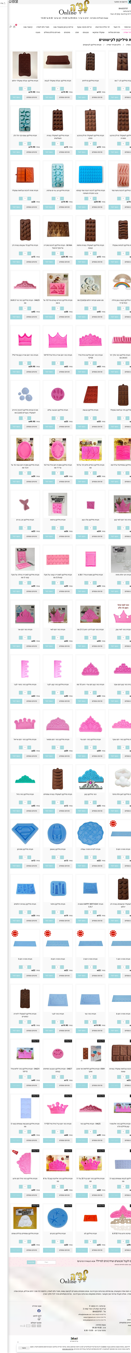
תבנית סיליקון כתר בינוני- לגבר (16, 684)
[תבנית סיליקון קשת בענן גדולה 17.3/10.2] (114, 292)
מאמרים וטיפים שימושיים (120, 1322)
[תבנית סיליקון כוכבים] (49, 1231)
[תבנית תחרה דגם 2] (82, 956)
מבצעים (76, 32)
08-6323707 (114, 8)
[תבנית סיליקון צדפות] (49, 517)
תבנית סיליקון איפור (49, 904)
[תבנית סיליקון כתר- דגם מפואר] (49, 737)
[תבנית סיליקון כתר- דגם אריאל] (16, 737)
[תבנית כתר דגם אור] (16, 627)
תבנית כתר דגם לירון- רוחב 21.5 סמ (82, 629)
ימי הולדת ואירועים (93, 27)
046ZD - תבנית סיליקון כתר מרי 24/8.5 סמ (16, 301)
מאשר (15, 1348)
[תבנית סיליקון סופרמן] (16, 846)
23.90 (122, 1080)
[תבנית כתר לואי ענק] (114, 627)
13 (58, 860)
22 (124, 805)
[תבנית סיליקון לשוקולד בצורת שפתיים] (49, 791)
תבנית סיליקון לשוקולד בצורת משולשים (49, 137)
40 (58, 696)
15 (124, 147)
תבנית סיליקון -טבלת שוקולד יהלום (16, 80)
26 (58, 531)
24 (91, 531)
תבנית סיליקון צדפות (49, 519)
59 (124, 750)
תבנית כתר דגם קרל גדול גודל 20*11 (49, 1123)
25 (58, 421)
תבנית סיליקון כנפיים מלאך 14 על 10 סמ (82, 466)
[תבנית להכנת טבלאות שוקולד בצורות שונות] (114, 1066)
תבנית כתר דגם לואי (49, 629)
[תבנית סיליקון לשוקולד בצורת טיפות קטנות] (82, 242)
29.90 (89, 201)
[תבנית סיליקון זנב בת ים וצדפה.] (49, 188)
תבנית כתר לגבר (49, 1013)
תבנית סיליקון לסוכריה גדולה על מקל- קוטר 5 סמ (16, 576)
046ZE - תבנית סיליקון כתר (82, 1123)
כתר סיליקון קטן (82, 794)
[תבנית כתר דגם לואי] (49, 627)
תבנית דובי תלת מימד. (114, 574)
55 (91, 641)
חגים (67, 32)
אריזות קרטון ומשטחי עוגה (54, 27)
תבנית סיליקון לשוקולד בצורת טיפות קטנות (81, 246)
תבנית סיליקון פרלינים (82, 80)
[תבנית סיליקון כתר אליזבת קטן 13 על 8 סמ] (49, 1176)
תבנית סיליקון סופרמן (16, 849)
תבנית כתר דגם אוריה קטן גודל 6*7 (16, 355)
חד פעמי (107, 27)
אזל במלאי (125, 1041)
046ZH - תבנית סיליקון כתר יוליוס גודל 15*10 (16, 1070)
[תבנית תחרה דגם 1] (114, 956)
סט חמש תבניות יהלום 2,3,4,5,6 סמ (82, 300)
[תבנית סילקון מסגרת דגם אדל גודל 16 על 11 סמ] (49, 462)
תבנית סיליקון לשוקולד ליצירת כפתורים (16, 1015)
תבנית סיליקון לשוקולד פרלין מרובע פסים (81, 137)
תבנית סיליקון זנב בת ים (16, 519)
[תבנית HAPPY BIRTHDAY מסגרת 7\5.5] (82, 901)
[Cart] (5, 27)
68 (124, 641)
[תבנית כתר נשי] (82, 1011)
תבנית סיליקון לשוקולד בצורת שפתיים (49, 794)
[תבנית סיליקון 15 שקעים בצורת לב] (16, 242)
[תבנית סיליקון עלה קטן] (82, 517)
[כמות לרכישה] (114, 89)
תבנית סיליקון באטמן (49, 849)
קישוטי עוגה (18, 27)
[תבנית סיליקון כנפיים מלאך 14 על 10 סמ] (82, 462)
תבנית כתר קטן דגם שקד (114, 684)
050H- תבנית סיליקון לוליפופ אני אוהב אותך (82, 1070)
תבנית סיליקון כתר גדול (16, 794)
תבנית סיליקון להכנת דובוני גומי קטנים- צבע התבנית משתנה (81, 192)
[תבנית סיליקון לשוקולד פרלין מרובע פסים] (82, 133)
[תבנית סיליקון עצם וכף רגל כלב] (16, 133)
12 (91, 92)
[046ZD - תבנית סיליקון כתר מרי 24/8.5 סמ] (16, 297)
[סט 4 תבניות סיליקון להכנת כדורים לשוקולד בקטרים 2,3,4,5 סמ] (16, 407)
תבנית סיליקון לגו (81, 1233)
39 (124, 92)
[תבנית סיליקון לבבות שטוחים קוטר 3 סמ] (114, 1176)
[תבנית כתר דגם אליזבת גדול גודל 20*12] (82, 352)
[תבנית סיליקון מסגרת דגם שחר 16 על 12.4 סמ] (16, 462)
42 (91, 696)
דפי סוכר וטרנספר (121, 27)
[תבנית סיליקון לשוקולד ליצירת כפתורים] (16, 1011)
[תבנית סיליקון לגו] (82, 1231)
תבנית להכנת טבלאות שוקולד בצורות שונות (114, 1070)
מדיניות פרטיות (124, 1320)
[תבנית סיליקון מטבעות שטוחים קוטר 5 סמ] (16, 1121)
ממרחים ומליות (104, 32)
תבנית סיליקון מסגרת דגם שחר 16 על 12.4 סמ (16, 466)
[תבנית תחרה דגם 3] (114, 846)
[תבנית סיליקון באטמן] (49, 846)
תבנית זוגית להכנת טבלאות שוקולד (16, 190)
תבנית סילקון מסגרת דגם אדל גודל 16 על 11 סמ (49, 466)
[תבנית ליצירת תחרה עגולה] (82, 846)
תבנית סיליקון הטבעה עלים (49, 410)
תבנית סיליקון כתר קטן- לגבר (49, 684)
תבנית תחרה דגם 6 (115, 1013)
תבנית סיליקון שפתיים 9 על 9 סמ (114, 465)
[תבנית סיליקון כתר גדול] (16, 791)
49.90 (24, 421)
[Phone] (126, 1338)
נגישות (127, 1317)
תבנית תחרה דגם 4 (49, 959)
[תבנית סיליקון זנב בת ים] (16, 517)
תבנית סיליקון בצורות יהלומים (16, 904)
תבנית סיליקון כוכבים (49, 1233)
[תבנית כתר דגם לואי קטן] (114, 517)
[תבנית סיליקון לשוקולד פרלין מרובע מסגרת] (114, 133)
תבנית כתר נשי (81, 1013)
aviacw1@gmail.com (81, 1317)
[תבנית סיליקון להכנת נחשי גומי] (114, 188)
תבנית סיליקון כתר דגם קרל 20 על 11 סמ (82, 1180)
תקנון (127, 1308)
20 (25, 915)
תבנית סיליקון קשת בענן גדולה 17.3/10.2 (114, 301)
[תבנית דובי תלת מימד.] (114, 572)
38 (58, 311)
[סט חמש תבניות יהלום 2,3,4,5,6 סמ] (82, 297)
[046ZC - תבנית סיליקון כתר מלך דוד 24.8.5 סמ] (114, 352)
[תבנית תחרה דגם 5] (16, 956)
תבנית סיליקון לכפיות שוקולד (114, 245)
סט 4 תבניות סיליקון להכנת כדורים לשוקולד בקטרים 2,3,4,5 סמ (16, 411)
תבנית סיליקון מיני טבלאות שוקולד (114, 410)
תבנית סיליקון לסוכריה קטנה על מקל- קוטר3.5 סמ (49, 576)
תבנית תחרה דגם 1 (115, 959)
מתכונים (57, 32)
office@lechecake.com (76, 1314)
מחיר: (127, 92)
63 (91, 366)
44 (124, 531)
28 (25, 201)
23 (25, 531)
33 (91, 421)
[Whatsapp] (126, 1348)
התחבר (108, 1)
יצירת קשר (126, 1314)
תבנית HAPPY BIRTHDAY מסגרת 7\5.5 (82, 905)
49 (124, 366)
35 (124, 476)
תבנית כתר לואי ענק (114, 629)
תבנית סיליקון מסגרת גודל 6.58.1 (82, 574)
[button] (105, 97)
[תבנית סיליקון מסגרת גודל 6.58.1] (82, 572)
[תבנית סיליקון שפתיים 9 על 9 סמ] (114, 462)
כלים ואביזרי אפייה (121, 32)
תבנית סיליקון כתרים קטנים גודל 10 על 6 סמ (49, 301)
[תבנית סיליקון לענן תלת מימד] (114, 791)
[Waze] (126, 1343)
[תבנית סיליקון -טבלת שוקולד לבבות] (49, 68)
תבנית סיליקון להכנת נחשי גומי (114, 190)
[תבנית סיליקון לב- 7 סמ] (114, 72)
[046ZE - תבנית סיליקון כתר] (82, 1121)
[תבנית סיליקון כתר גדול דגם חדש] (16, 1176)
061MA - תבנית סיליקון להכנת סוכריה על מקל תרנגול (49, 246)
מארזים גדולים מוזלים (43, 32)
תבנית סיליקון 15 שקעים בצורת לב (16, 245)
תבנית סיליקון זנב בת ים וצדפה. (49, 190)
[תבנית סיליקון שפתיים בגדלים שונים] (16, 1231)
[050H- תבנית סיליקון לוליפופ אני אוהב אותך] (82, 1066)
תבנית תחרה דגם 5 (16, 959)
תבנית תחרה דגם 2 (82, 959)
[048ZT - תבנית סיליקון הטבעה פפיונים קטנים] (49, 1066)
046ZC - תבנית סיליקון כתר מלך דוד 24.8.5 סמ (114, 356)
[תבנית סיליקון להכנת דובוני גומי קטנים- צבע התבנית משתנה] (82, 188)
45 (91, 311)
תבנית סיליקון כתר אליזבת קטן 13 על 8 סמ (49, 1180)
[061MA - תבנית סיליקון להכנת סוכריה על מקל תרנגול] (49, 242)
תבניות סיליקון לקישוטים (110, 40)
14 (124, 421)
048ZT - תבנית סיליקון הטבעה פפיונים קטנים (49, 1070)
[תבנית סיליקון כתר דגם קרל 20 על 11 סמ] (82, 1176)
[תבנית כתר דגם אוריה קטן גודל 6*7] (16, 352)
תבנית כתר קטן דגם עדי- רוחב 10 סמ (81, 684)
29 (91, 586)
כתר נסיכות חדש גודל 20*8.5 (114, 1233)
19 (58, 915)
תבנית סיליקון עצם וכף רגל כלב (16, 135)
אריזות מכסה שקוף (75, 27)
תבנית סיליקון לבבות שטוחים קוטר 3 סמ (114, 1180)
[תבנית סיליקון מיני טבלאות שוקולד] (114, 407)
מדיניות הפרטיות (110, 1265)
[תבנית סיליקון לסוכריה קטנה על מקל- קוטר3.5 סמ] (49, 572)
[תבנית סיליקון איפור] (49, 901)
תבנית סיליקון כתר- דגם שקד (114, 739)
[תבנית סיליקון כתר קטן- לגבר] (49, 682)
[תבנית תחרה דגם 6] (114, 1011)
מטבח (28, 32)
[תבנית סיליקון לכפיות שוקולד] (114, 242)
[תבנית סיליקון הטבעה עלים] (49, 407)
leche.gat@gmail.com (80, 1320)
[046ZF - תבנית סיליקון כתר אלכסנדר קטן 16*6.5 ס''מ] (114, 1121)
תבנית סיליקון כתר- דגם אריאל (16, 739)
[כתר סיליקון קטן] (82, 791)
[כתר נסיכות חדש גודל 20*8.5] (114, 1231)
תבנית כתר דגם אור (16, 629)
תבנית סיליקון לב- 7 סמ (114, 80)
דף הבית (127, 1306)
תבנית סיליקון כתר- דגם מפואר (49, 739)
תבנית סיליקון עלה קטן (81, 519)
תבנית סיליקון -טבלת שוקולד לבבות (49, 80)
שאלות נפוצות (124, 1325)
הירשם (116, 1)
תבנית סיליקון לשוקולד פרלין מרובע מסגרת (114, 137)
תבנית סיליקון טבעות (82, 410)
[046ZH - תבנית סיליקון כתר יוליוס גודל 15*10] (16, 1066)
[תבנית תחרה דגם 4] (49, 956)
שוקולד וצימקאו (89, 32)
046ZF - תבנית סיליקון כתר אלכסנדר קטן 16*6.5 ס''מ (114, 1125)
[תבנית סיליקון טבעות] (82, 407)
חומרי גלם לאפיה (33, 27)
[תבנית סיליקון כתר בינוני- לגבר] (16, 682)
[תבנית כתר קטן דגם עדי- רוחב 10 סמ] (82, 682)
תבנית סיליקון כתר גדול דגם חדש (16, 1178)
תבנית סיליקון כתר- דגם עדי (82, 739)
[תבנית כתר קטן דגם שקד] (114, 682)
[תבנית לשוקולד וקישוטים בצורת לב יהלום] (114, 901)
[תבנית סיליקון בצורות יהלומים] (16, 901)
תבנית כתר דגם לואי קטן (115, 519)
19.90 (56, 92)
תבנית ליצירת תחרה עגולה (82, 849)
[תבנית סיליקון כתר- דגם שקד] (114, 737)
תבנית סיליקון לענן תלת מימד (114, 794)
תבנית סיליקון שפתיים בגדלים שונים (16, 1233)
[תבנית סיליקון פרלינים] (82, 72)
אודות (128, 1311)
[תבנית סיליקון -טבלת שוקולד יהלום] (16, 78)
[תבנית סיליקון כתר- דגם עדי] (82, 737)
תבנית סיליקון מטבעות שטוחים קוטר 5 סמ (16, 1125)
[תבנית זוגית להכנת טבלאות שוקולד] (16, 188)
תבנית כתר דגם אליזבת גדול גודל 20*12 (82, 356)
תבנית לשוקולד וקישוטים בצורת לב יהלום (115, 905)
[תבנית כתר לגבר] (49, 1011)
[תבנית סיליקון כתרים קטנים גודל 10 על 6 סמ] (49, 297)
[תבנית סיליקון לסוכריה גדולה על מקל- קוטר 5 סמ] (16, 572)
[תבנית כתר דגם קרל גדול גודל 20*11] (49, 1121)
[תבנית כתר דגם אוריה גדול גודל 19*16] (49, 352)
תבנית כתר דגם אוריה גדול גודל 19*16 (49, 355)
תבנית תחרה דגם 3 (115, 849)
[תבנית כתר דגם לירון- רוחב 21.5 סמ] (82, 627)
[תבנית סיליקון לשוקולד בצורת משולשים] (49, 133)
